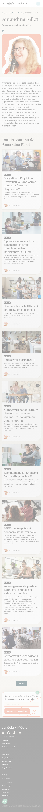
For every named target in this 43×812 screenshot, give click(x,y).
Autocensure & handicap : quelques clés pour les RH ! (21, 657)
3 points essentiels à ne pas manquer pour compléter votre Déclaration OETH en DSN (20, 247)
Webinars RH (6, 796)
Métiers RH (5, 792)
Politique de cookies (16, 806)
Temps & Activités (7, 768)
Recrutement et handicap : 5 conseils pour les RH (21, 474)
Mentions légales (28, 805)
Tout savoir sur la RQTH (19, 360)
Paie (3, 771)
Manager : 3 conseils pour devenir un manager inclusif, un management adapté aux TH (21, 415)
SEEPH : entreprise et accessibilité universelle (20, 530)
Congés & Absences (8, 758)
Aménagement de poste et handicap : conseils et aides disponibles (21, 590)
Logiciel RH (5, 754)
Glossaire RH (6, 789)
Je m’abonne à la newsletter (17, 711)
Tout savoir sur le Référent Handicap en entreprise (21, 307)
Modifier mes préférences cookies (32, 806)
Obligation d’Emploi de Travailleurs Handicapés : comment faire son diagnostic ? (20, 184)
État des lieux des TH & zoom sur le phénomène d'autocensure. (21, 664)
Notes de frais (6, 761)
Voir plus (21, 683)
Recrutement (6, 778)
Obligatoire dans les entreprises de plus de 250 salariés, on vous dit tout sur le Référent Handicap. (20, 315)
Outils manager (6, 786)
